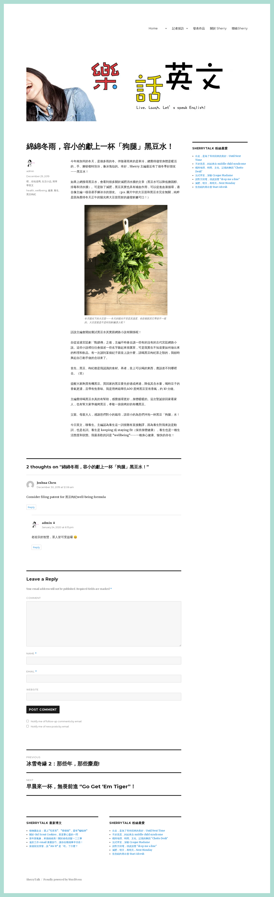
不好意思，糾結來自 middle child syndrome (137, 834)
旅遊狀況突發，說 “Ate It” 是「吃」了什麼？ (53, 846)
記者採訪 (178, 28)
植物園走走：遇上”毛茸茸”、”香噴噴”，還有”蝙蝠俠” (58, 830)
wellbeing (41, 190)
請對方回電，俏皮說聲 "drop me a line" (134, 846)
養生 (56, 190)
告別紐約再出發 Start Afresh (128, 853)
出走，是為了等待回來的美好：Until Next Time (138, 830)
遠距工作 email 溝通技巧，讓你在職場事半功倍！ (56, 842)
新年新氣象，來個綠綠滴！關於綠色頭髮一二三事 (55, 838)
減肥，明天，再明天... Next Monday (132, 850)
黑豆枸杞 (31, 194)
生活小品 (46, 181)
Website (32, 689)
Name (31, 653)
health (30, 190)
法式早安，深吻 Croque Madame (131, 842)
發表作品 (199, 28)
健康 (50, 190)
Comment (33, 597)
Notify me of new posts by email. (50, 726)
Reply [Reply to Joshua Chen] (31, 507)
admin (30, 171)
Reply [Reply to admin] (36, 547)
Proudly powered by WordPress (62, 879)
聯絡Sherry (240, 28)
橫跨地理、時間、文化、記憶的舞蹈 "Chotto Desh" (140, 838)
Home (153, 28)
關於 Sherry (218, 28)
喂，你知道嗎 (33, 181)
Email (31, 671)
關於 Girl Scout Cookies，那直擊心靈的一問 (53, 834)
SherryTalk (33, 879)
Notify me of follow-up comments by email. (56, 721)
